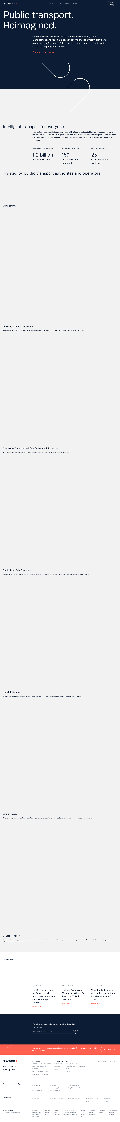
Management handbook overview (113, 1112)
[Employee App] (60, 754)
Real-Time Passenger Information (39, 1067)
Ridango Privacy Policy (47, 1112)
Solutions (51, 3)
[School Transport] (60, 876)
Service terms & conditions (57, 1112)
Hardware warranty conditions (92, 1112)
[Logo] (10, 3)
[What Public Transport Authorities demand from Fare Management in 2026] (104, 971)
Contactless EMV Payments (18, 570)
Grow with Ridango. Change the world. (75, 1067)
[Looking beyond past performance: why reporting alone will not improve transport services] (45, 971)
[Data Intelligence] (60, 633)
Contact (74, 3)
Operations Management (40, 1074)
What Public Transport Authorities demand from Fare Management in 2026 (103, 995)
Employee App (12, 814)
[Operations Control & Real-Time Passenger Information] (60, 389)
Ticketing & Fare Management (19, 326)
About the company (72, 1064)
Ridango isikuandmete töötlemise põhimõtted (36, 1113)
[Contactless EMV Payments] (60, 511)
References (58, 1064)
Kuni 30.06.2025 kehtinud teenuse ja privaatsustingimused (70, 1112)
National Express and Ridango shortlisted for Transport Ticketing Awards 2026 (73, 995)
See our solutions (43, 52)
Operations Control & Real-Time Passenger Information (32, 448)
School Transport (13, 936)
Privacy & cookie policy (83, 1113)
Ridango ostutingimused (12, 1112)
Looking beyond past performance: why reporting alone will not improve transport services (44, 996)
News (60, 3)
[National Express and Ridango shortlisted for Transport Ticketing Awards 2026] (75, 971)
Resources (58, 1061)
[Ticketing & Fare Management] (60, 267)
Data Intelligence (13, 692)
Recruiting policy (102, 1111)
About (67, 3)
